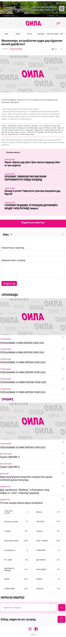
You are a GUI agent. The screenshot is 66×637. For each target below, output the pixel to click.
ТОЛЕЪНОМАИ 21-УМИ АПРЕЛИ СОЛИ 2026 (22, 392)
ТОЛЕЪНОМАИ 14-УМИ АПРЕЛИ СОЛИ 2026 (22, 362)
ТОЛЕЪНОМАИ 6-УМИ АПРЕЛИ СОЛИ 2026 (22, 352)
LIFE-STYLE (29, 34)
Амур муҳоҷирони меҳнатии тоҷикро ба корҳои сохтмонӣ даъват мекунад (26, 478)
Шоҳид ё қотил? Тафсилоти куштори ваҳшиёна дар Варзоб (32, 192)
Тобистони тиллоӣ (52, 34)
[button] (58, 23)
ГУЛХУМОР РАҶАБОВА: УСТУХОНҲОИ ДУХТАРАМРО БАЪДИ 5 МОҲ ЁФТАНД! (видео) (31, 207)
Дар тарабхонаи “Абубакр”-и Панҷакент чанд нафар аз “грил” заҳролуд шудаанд (24, 491)
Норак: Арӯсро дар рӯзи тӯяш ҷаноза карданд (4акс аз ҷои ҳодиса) (32, 164)
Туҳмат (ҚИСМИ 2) (10, 466)
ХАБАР (6, 34)
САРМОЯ (18, 34)
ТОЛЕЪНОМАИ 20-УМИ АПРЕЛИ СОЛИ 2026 (22, 372)
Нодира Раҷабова (16, 49)
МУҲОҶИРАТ (41, 34)
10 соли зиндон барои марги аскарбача (21, 502)
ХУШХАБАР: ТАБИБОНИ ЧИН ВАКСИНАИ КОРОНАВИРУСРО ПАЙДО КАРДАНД (25, 178)
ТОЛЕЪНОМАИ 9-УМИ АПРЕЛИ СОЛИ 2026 (22, 342)
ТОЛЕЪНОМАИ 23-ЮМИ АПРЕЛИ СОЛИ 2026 (23, 382)
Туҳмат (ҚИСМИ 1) (10, 456)
